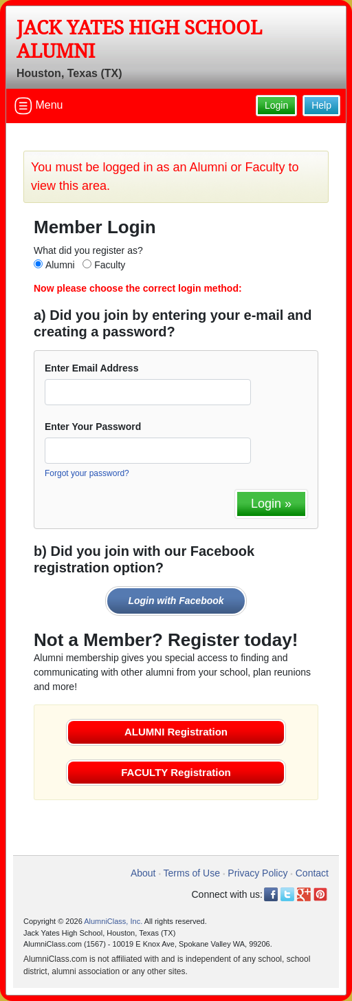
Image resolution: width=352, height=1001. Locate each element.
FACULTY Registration (175, 772)
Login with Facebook (175, 600)
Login (276, 105)
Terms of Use (192, 873)
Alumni (60, 264)
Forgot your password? (87, 473)
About (143, 873)
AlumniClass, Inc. (113, 921)
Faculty (109, 264)
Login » (271, 503)
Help (321, 105)
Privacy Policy (257, 873)
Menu (38, 106)
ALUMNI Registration (176, 732)
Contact (312, 873)
